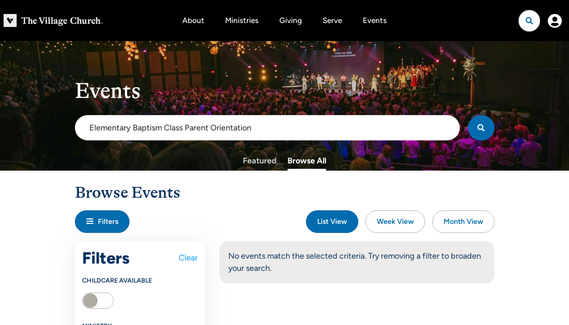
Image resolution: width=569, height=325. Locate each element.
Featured (260, 161)
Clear (188, 258)
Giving (290, 20)
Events (375, 20)
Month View (463, 221)
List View (332, 221)
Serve (332, 20)
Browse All (306, 161)
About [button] (193, 20)
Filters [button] (102, 221)
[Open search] (529, 21)
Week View (395, 221)
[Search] (481, 127)
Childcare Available (117, 280)
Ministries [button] (242, 20)
